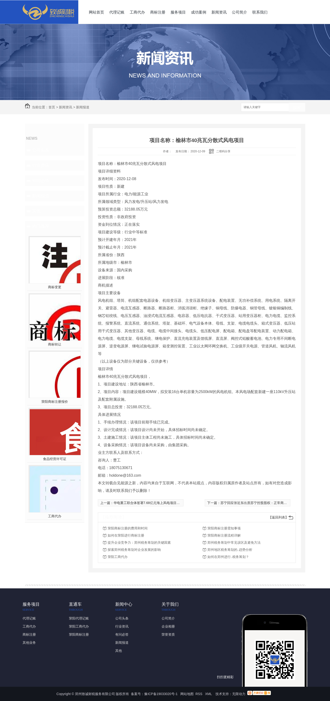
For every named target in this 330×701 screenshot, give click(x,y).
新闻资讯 (219, 12)
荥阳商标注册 (79, 634)
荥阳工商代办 (118, 557)
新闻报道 (82, 107)
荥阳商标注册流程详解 (224, 535)
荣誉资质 (168, 634)
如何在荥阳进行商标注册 (126, 535)
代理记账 (116, 12)
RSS (199, 694)
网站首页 (96, 12)
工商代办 (137, 12)
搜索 (297, 108)
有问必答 (40, 180)
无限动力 (238, 694)
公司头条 (40, 150)
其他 (36, 211)
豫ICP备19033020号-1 (160, 694)
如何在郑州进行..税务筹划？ (228, 557)
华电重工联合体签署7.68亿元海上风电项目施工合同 (152, 503)
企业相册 (168, 626)
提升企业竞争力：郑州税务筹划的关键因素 (139, 542)
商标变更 (54, 287)
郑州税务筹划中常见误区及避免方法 (234, 542)
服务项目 (178, 12)
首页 (51, 107)
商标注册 (157, 12)
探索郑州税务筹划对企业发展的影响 (134, 550)
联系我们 (260, 12)
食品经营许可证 (54, 459)
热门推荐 (40, 226)
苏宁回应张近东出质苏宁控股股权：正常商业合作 (257, 503)
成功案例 (198, 12)
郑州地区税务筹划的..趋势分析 (230, 550)
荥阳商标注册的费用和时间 (128, 528)
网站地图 (187, 694)
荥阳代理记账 (79, 618)
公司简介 (239, 12)
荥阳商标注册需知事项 (224, 528)
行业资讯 (40, 165)
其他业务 (29, 642)
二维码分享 (223, 151)
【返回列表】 (278, 517)
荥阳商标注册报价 (54, 401)
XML (209, 694)
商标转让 (54, 344)
